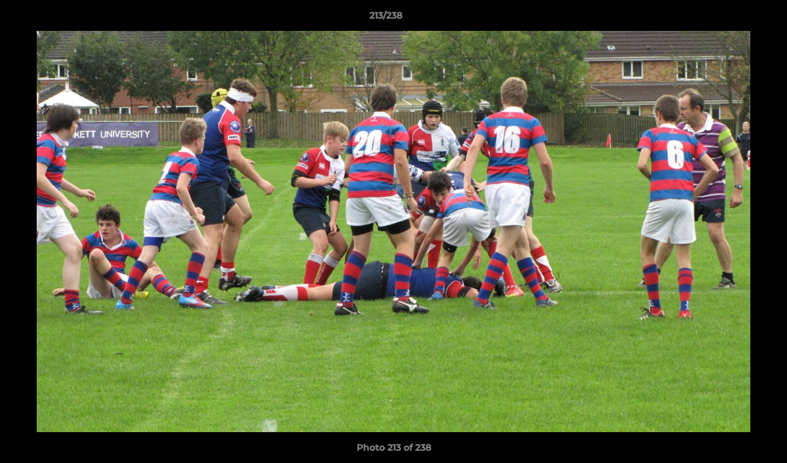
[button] (733, 18)
